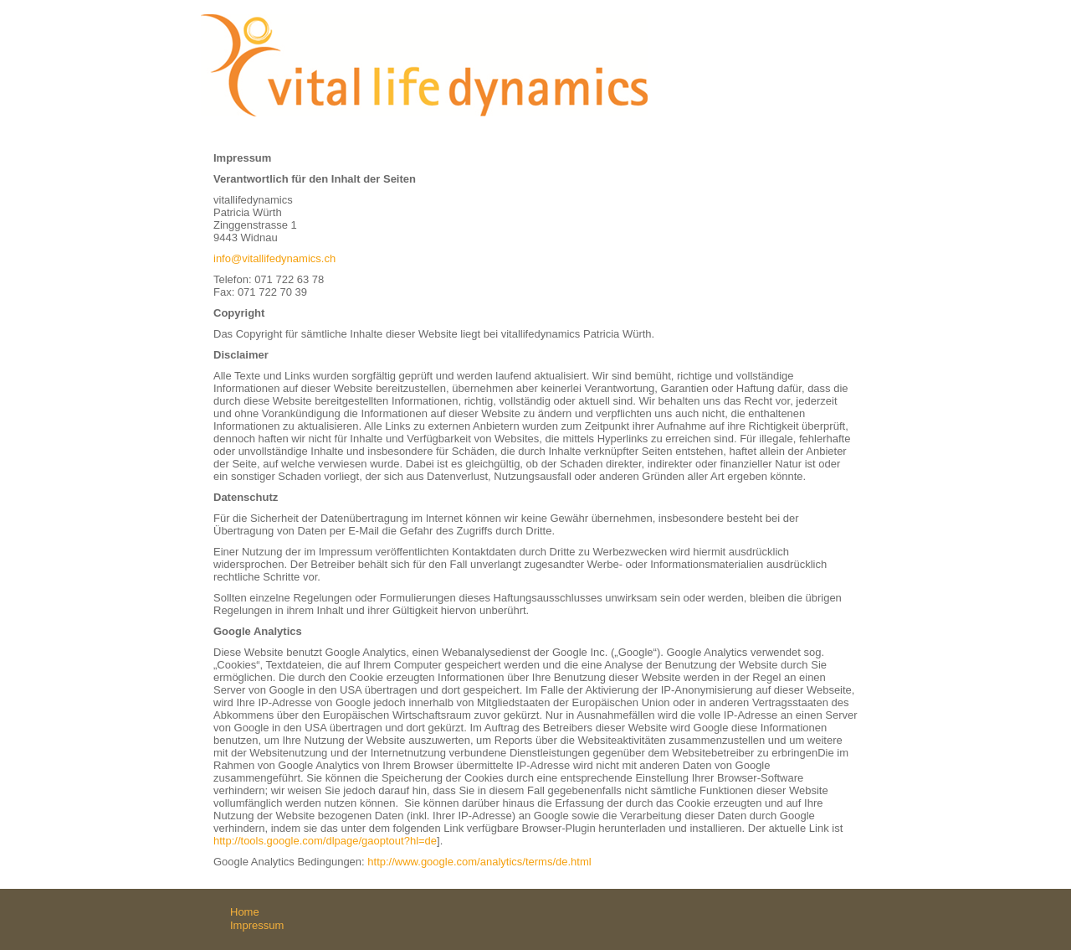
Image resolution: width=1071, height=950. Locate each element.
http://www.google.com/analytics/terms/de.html (479, 861)
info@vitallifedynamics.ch (274, 258)
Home (244, 912)
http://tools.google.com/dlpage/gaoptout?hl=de (325, 840)
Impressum (257, 925)
